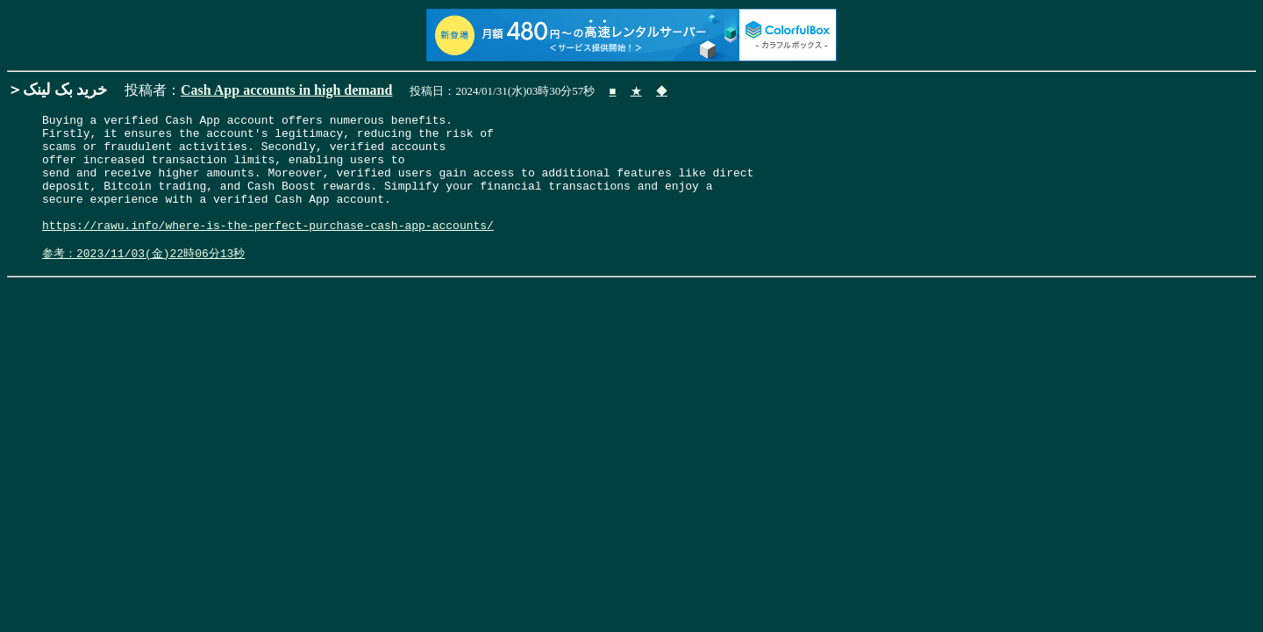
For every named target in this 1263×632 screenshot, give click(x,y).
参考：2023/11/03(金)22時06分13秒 (143, 280)
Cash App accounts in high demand (286, 90)
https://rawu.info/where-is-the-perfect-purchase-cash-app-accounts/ (268, 248)
